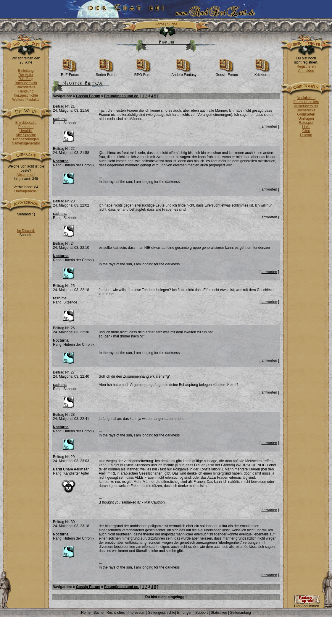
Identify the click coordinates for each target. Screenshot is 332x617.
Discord (306, 135)
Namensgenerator (26, 143)
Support (201, 612)
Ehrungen (184, 612)
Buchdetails (26, 87)
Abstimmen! (26, 175)
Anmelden (306, 71)
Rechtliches (116, 612)
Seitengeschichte (161, 612)
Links (306, 127)
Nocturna (61, 161)
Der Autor (25, 75)
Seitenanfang (240, 612)
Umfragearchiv (25, 191)
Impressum (136, 612)
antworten (269, 126)
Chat (306, 131)
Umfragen (306, 118)
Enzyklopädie (25, 123)
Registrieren (306, 66)
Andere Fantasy (183, 73)
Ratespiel (306, 123)
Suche (172, 24)
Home (159, 24)
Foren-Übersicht (306, 102)
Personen (25, 127)
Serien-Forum (106, 73)
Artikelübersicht (306, 106)
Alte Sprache (26, 135)
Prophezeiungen (26, 139)
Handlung (25, 91)
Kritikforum (262, 73)
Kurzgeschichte (26, 95)
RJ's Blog (25, 79)
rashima (60, 119)
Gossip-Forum (226, 73)
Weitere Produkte (26, 100)
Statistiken (219, 612)
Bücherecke (306, 110)
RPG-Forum (144, 73)
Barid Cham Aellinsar (71, 469)
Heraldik (25, 131)
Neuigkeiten (306, 98)
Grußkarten (306, 114)
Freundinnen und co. (121, 96)
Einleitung (26, 71)
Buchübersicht (25, 83)
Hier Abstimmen (307, 604)
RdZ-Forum (70, 73)
